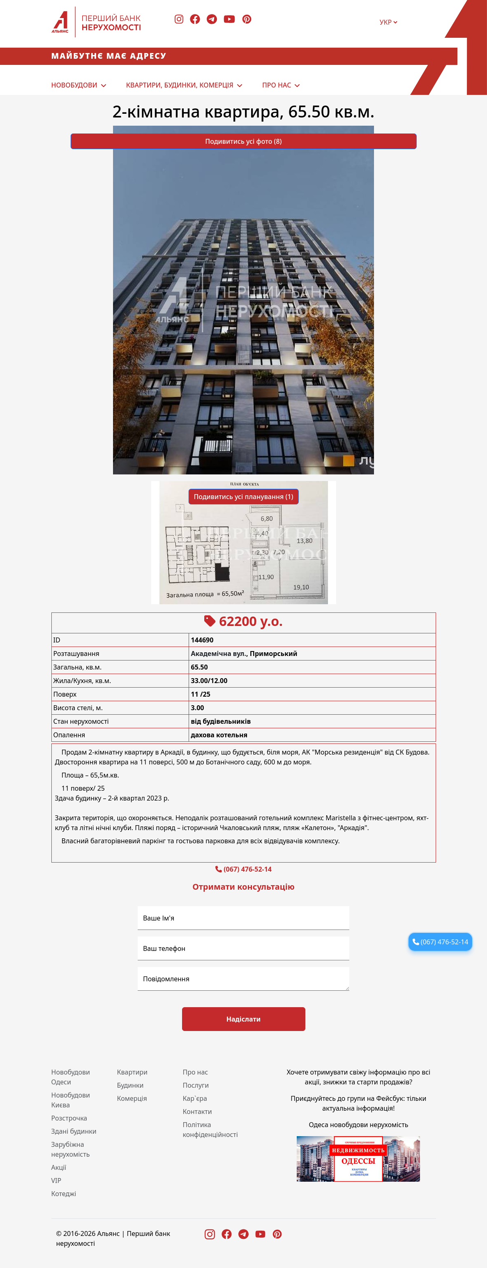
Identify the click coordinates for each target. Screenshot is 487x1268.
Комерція (132, 1098)
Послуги (195, 1085)
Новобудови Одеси (70, 1077)
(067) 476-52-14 (248, 869)
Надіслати (243, 1019)
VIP (56, 1180)
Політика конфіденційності (210, 1129)
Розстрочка (69, 1118)
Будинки (130, 1085)
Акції (59, 1167)
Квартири (132, 1072)
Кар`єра (194, 1098)
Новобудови (74, 85)
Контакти (197, 1111)
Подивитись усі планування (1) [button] (243, 496)
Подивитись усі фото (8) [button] (243, 141)
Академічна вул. (218, 653)
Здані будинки (74, 1131)
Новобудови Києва (70, 1100)
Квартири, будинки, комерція (179, 85)
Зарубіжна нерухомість (70, 1149)
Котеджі (63, 1193)
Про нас (276, 85)
